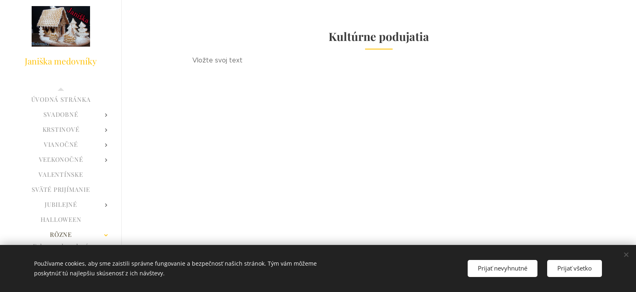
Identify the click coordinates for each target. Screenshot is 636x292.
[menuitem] (60, 99)
